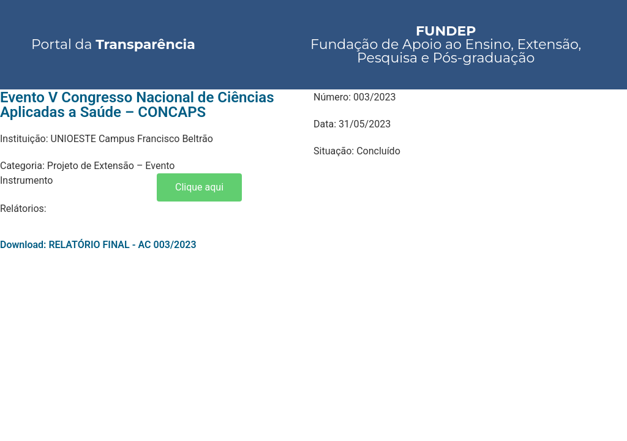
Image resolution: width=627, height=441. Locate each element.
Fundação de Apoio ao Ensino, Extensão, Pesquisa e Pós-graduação (445, 44)
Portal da (113, 44)
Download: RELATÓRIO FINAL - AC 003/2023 (98, 245)
